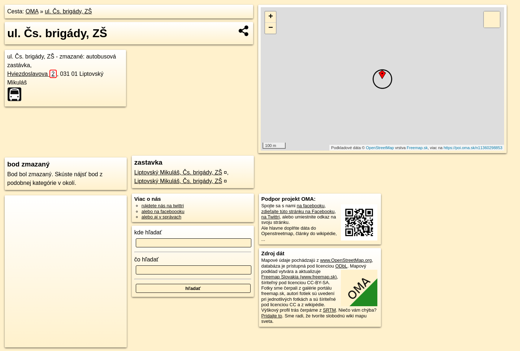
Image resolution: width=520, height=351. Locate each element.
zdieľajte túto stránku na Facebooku (298, 211)
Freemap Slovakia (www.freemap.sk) (299, 277)
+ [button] (270, 17)
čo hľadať (146, 259)
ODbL (341, 266)
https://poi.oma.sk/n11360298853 (472, 148)
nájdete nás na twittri (163, 205)
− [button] (270, 28)
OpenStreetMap (380, 148)
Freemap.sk (417, 148)
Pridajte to (271, 315)
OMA (32, 11)
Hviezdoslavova (32, 74)
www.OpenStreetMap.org (346, 260)
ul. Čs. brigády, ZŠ (68, 11)
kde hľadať (148, 232)
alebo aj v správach (161, 217)
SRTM (329, 310)
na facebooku (311, 205)
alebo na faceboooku (163, 211)
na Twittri (270, 217)
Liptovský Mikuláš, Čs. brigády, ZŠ (178, 172)
